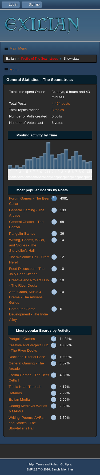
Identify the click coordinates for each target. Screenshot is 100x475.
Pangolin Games (22, 234)
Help (31, 464)
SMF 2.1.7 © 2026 (38, 469)
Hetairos (15, 393)
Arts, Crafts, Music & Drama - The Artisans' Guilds (26, 297)
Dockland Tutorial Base (27, 357)
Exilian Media (19, 399)
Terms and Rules (47, 464)
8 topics (58, 110)
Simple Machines (63, 469)
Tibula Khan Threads (25, 387)
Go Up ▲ (66, 464)
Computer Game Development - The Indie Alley (28, 314)
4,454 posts (61, 103)
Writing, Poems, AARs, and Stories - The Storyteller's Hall (27, 245)
